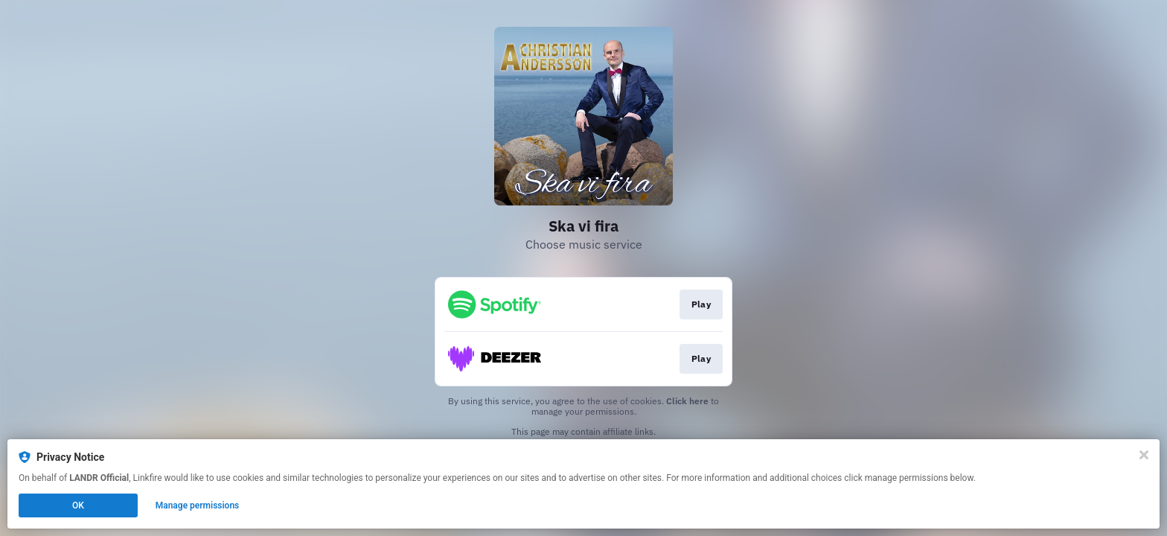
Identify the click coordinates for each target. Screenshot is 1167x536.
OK (78, 505)
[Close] (1144, 455)
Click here (687, 400)
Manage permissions (198, 505)
